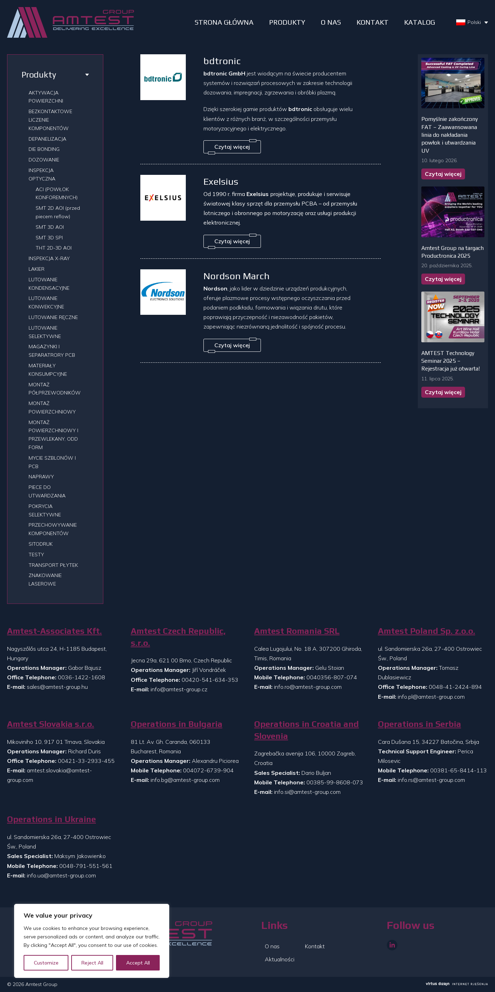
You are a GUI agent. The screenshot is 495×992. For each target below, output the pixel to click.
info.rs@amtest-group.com (431, 779)
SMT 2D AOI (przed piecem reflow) (58, 212)
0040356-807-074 (331, 677)
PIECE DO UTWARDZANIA (47, 491)
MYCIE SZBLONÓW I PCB (52, 462)
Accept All (138, 963)
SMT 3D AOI (50, 227)
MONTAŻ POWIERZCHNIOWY (52, 407)
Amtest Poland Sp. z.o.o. (426, 631)
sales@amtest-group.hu (57, 686)
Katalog (419, 22)
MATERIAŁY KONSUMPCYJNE (48, 369)
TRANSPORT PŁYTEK (53, 565)
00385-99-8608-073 (334, 782)
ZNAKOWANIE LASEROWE (45, 579)
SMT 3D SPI (49, 237)
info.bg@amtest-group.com (185, 779)
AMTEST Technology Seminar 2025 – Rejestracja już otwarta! (450, 361)
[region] (91, 941)
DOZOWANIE (44, 160)
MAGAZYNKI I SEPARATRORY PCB (52, 350)
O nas (272, 946)
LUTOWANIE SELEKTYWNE (45, 332)
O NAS (331, 22)
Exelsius (220, 181)
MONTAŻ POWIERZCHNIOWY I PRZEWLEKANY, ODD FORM (53, 435)
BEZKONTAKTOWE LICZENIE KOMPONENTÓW (50, 119)
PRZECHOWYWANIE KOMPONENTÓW (53, 529)
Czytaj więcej (443, 173)
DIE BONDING (44, 149)
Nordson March (236, 275)
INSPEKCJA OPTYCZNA (42, 174)
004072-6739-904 (208, 770)
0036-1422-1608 (81, 677)
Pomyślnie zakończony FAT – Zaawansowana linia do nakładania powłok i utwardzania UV (449, 135)
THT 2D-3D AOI (54, 248)
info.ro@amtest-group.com (308, 686)
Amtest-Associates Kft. (54, 631)
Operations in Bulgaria (176, 724)
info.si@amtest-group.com (307, 791)
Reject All (92, 963)
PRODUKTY (287, 22)
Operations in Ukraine (51, 819)
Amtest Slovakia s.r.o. (50, 724)
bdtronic (222, 60)
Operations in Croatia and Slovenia (306, 730)
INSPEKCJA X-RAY (49, 258)
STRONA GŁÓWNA (224, 22)
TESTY (36, 554)
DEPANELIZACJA (47, 139)
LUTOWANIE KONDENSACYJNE (49, 283)
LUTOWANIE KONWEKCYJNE (46, 302)
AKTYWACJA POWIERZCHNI (46, 97)
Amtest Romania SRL (297, 631)
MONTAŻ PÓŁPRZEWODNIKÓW (55, 388)
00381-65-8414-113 (458, 770)
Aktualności (279, 959)
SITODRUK (41, 544)
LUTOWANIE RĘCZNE (53, 317)
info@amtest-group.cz (179, 689)
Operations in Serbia (419, 724)
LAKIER (36, 269)
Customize (46, 963)
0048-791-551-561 (85, 865)
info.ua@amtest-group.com (61, 875)
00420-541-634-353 (210, 679)
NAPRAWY (41, 476)
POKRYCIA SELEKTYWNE (45, 510)
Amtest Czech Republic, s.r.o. (178, 637)
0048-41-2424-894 (455, 686)
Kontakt (372, 22)
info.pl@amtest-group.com (431, 696)
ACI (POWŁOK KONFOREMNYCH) (57, 193)
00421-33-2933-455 (86, 760)
